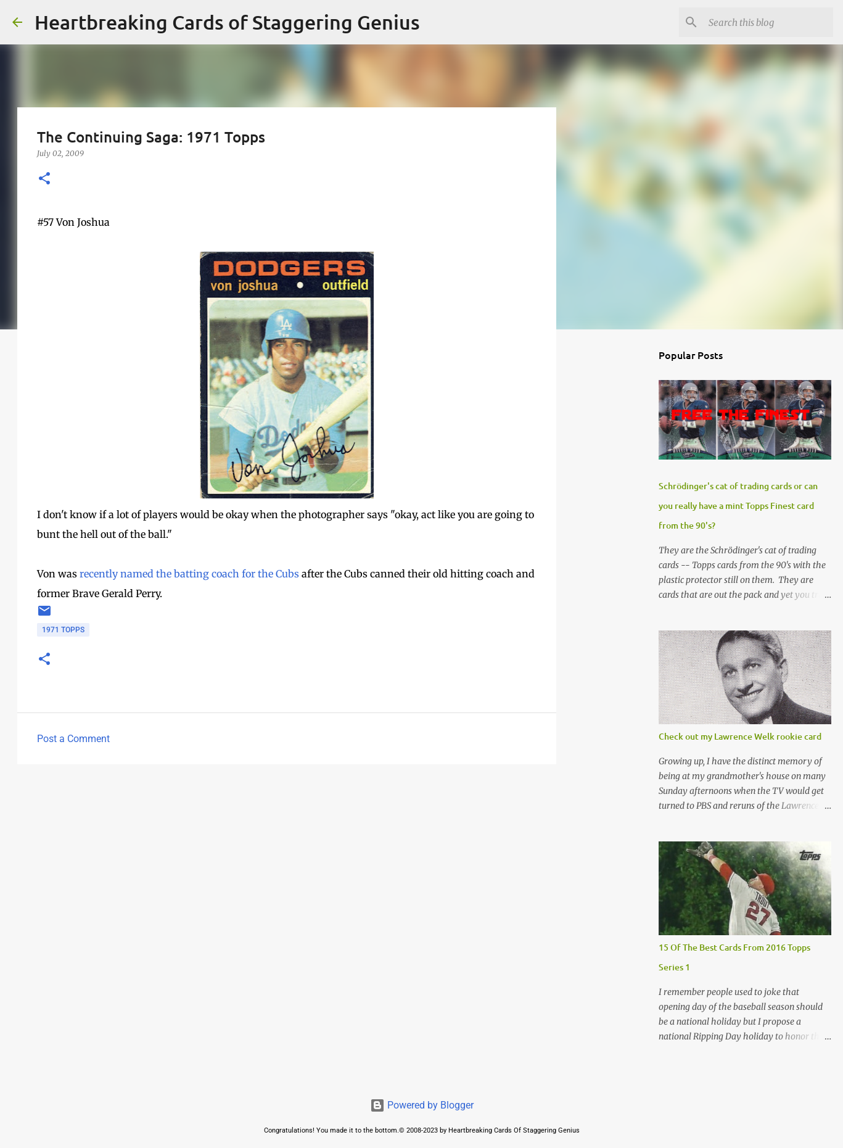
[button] (44, 179)
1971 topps (63, 630)
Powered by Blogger (422, 1105)
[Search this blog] (768, 22)
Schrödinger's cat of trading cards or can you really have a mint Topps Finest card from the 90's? (738, 505)
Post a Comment (73, 739)
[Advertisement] (286, 869)
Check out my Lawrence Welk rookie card (740, 736)
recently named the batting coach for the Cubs (189, 574)
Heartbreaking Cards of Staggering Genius (227, 22)
